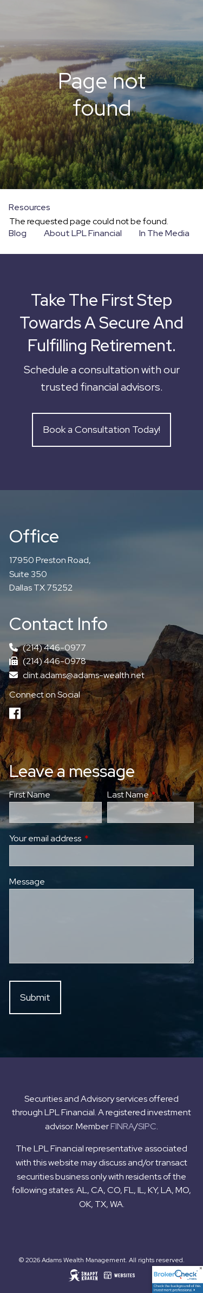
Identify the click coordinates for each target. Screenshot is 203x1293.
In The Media (164, 233)
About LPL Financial (83, 233)
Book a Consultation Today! (101, 429)
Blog (18, 233)
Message (27, 881)
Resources (29, 207)
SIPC (147, 1126)
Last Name (150, 794)
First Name (29, 794)
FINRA (122, 1126)
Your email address (85, 838)
